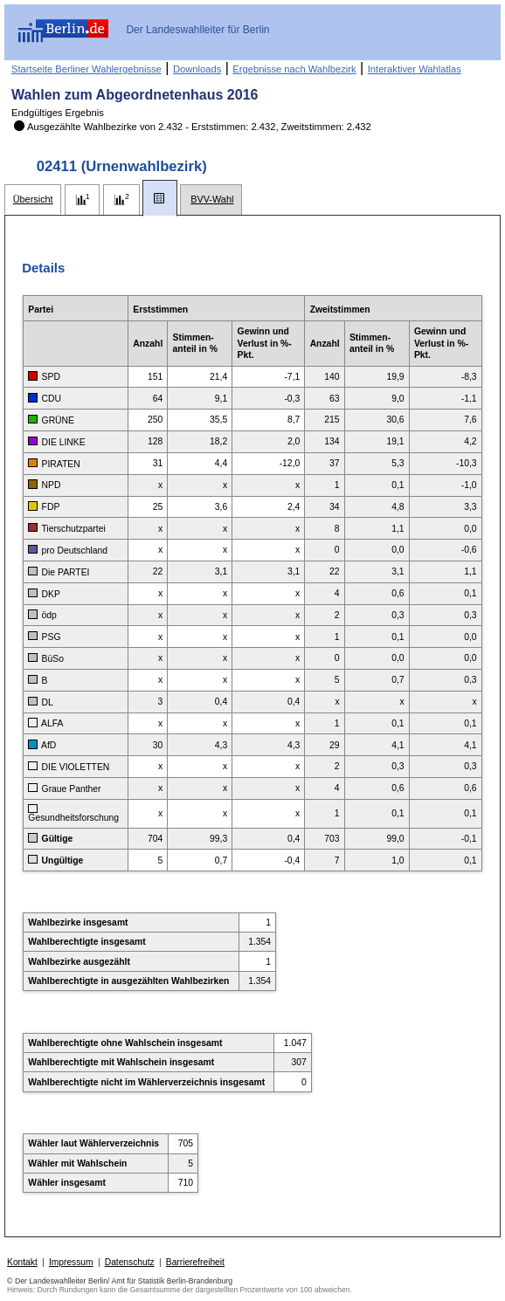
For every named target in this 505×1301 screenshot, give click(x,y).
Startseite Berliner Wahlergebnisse (86, 69)
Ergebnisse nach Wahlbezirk (294, 69)
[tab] (32, 199)
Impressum (71, 1262)
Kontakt (22, 1262)
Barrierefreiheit (195, 1262)
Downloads (197, 69)
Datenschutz (130, 1262)
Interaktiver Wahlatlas (414, 69)
